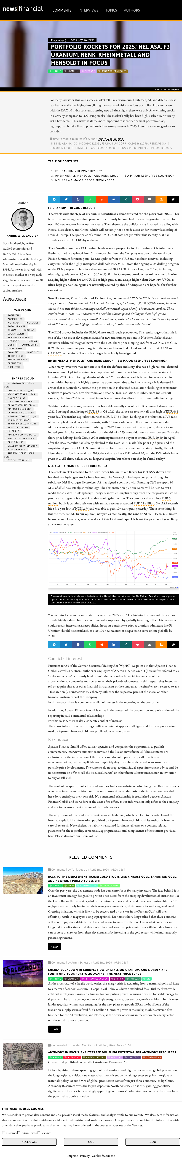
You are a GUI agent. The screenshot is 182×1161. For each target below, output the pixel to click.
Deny (152, 1141)
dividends (31, 352)
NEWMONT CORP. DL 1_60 (20, 416)
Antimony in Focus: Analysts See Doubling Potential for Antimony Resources (112, 1052)
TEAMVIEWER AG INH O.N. (21, 423)
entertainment (16, 359)
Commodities (28, 345)
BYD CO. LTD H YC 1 (17, 460)
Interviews (88, 10)
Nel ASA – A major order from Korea (84, 180)
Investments (14, 348)
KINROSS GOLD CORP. (18, 409)
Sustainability (15, 334)
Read (54, 946)
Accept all (29, 1141)
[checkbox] (3, 1132)
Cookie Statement (103, 1155)
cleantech (13, 363)
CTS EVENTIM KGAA (17, 420)
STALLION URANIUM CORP (21, 446)
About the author (14, 298)
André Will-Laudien (110, 138)
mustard (12, 323)
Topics (111, 10)
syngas (11, 330)
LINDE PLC (12, 431)
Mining (31, 341)
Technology (14, 356)
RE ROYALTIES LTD (16, 427)
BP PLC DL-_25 (14, 442)
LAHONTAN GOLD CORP (19, 412)
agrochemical (15, 326)
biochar (27, 330)
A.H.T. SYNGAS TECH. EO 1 (20, 401)
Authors (132, 10)
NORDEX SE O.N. (15, 449)
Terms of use (90, 836)
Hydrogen (13, 341)
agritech (12, 315)
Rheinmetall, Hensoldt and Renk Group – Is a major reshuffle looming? (114, 175)
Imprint (72, 1155)
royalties (12, 352)
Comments (61, 10)
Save (91, 1141)
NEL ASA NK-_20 (15, 398)
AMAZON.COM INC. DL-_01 (20, 435)
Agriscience (13, 319)
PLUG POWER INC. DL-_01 (20, 405)
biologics (30, 323)
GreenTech (13, 367)
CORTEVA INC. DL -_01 (18, 390)
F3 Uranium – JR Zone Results (79, 171)
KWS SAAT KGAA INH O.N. (20, 394)
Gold (9, 345)
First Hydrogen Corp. (19, 438)
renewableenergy (18, 337)
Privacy (85, 1155)
